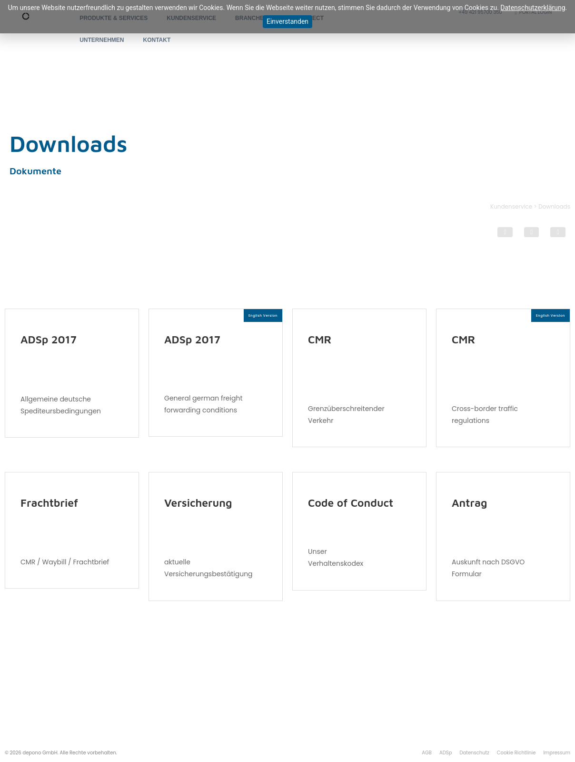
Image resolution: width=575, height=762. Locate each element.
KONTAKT (157, 40)
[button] (505, 232)
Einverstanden (287, 21)
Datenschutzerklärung (532, 7)
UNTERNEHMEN (101, 40)
